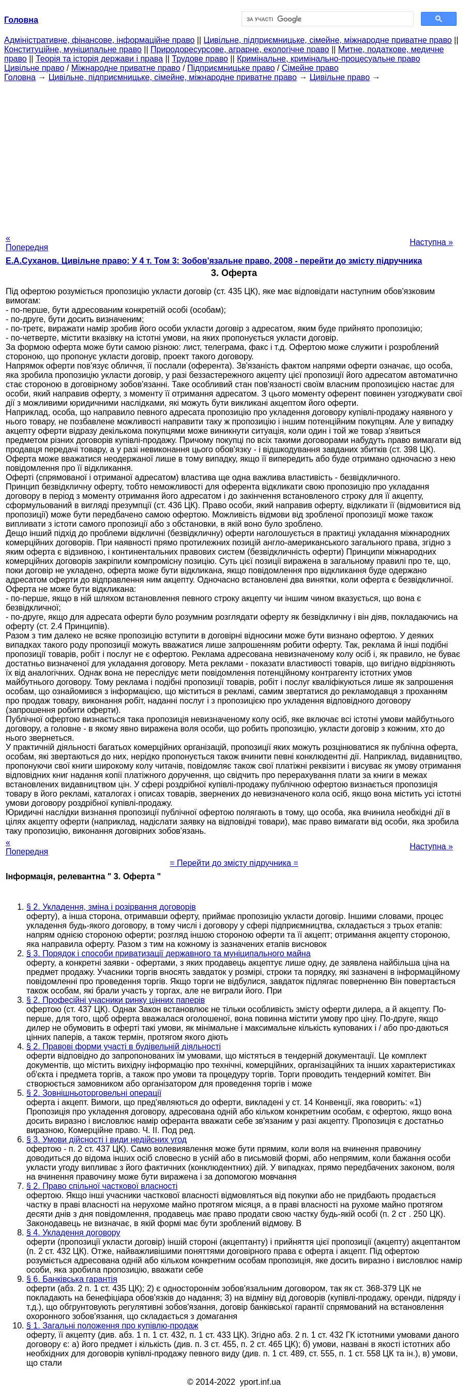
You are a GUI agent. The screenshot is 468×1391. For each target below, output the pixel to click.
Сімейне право (310, 68)
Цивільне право (34, 68)
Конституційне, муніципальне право (73, 49)
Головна (20, 77)
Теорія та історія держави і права (99, 58)
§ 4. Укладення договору (73, 1232)
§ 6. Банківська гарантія (71, 1279)
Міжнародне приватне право (125, 68)
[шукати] (327, 19)
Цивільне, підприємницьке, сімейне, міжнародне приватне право (328, 40)
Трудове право (200, 58)
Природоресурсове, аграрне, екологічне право (239, 49)
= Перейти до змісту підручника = (234, 863)
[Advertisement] (234, 154)
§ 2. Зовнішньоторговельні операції (93, 1093)
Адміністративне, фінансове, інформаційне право (99, 40)
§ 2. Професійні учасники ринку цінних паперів (115, 1000)
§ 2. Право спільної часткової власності (101, 1186)
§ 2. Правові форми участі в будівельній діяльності (123, 1046)
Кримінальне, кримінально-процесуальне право (328, 58)
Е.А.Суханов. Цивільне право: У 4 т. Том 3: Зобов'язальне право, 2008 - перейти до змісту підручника (214, 260)
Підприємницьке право (231, 68)
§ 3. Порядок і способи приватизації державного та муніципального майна (168, 953)
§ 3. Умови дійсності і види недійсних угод (106, 1139)
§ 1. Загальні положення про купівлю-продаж (112, 1325)
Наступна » (431, 242)
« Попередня (27, 243)
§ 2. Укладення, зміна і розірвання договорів (111, 907)
